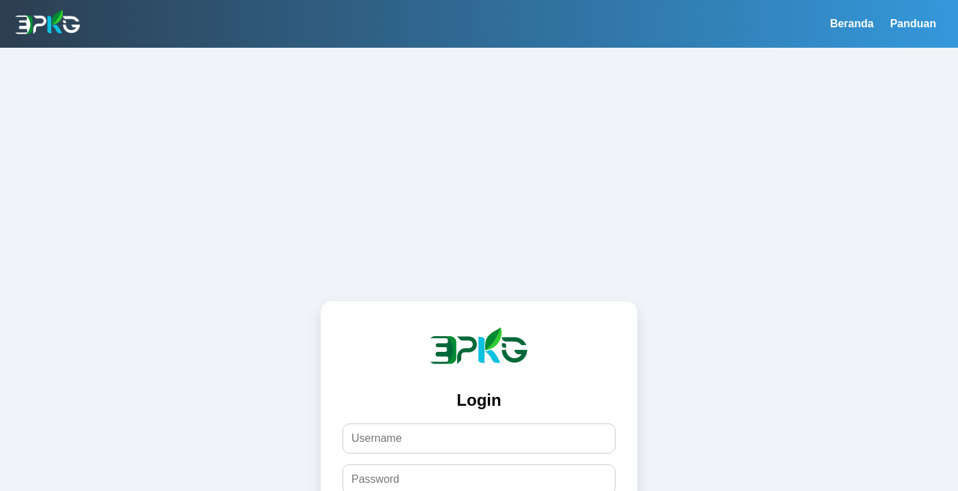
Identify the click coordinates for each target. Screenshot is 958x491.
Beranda (851, 23)
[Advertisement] (479, 150)
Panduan (913, 23)
